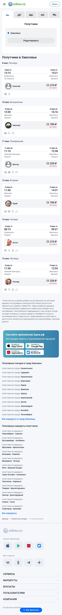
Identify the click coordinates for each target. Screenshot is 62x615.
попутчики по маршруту (12, 432)
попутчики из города (17, 368)
